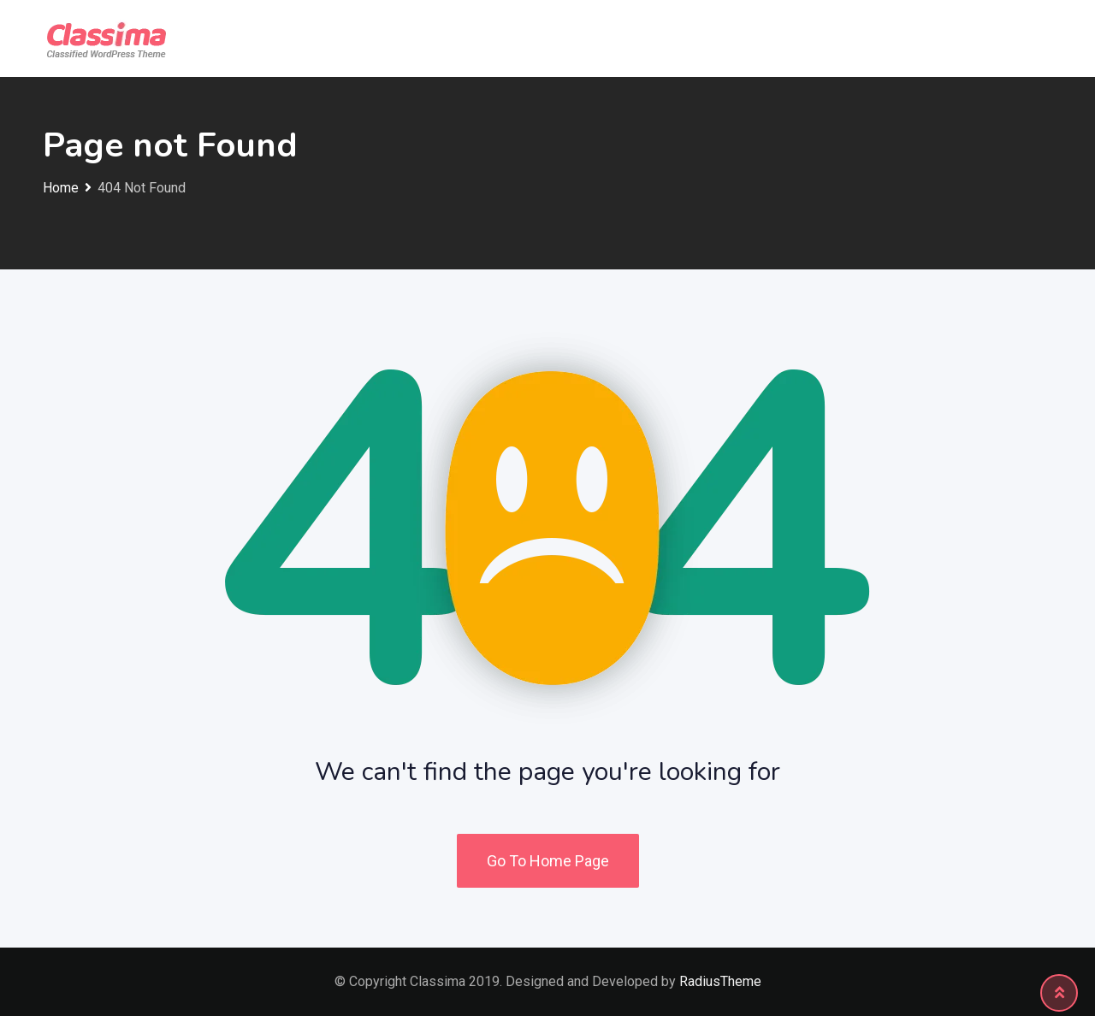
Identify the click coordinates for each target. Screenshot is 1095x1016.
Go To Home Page (548, 861)
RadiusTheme (720, 981)
